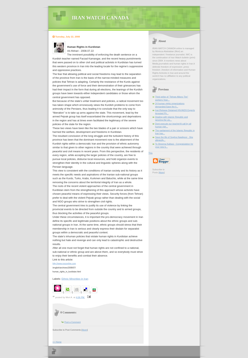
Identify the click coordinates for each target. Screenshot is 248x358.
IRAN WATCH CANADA (100, 18)
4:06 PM (80, 297)
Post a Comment (72, 322)
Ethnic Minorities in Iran (75, 278)
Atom (84, 330)
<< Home (57, 342)
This (151, 153)
